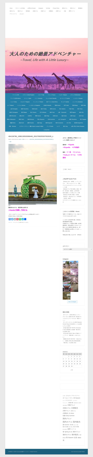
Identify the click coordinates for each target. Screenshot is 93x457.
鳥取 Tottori (21, 119)
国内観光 (80, 8)
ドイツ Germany (38, 98)
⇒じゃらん (77, 152)
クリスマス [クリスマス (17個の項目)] (68, 400)
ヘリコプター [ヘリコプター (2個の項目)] (75, 400)
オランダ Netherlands (76, 94)
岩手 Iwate (66, 105)
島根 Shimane (31, 119)
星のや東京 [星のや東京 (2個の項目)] (71, 426)
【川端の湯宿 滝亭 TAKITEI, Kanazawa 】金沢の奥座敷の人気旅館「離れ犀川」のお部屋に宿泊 (72, 329)
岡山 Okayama (41, 119)
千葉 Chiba (71, 108)
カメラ (58, 126)
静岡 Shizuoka (12, 115)
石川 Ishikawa (43, 112)
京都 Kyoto (55, 115)
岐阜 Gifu (81, 112)
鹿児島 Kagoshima (78, 122)
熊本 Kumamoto (59, 122)
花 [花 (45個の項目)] (63, 440)
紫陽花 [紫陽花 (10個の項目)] (79, 437)
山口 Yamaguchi (62, 119)
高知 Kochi (21, 122)
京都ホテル (35, 11)
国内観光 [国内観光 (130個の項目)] (76, 422)
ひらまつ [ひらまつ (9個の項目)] (68, 395)
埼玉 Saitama (62, 108)
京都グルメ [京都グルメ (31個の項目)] (71, 405)
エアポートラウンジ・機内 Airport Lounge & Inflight (31, 126)
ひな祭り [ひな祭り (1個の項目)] (64, 395)
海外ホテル (12, 11)
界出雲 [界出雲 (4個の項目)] (64, 437)
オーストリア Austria (65, 98)
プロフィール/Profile (20, 8)
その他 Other (46, 129)
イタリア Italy (41, 94)
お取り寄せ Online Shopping (77, 126)
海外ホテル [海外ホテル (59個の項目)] (67, 435)
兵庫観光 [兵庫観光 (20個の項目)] (65, 413)
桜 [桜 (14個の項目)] (70, 431)
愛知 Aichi (22, 115)
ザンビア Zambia (65, 101)
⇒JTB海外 (75, 147)
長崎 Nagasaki (49, 122)
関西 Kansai (38, 115)
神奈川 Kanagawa (13, 112)
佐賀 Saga (39, 122)
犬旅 (65, 11)
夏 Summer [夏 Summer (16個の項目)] (66, 424)
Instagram (40, 8)
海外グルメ (20, 11)
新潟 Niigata (24, 112)
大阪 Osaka (64, 115)
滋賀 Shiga (46, 115)
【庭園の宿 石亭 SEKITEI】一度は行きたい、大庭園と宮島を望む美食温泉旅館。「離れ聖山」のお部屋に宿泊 (72, 340)
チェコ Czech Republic (51, 98)
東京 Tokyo (79, 108)
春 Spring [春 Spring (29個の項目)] (66, 432)
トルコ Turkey (13, 101)
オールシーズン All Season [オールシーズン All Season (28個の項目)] (71, 398)
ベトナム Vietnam (21, 105)
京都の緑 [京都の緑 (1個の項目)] (79, 402)
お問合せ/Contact (32, 8)
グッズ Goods (50, 126)
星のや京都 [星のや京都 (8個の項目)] (65, 426)
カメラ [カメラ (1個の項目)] (64, 400)
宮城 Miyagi (75, 105)
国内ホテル (64, 8)
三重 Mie (30, 115)
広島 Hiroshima (51, 119)
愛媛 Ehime (12, 122)
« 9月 (72, 369)
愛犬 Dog (65, 126)
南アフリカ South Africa (52, 101)
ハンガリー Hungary (78, 98)
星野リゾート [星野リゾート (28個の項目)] (72, 429)
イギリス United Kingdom (28, 94)
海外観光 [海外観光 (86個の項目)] (75, 435)
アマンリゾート (13, 13)
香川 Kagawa (83, 119)
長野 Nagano (73, 112)
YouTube (48, 8)
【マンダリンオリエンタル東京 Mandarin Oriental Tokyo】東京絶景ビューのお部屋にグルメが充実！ (72, 324)
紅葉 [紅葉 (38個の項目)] (75, 437)
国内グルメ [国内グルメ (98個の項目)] (67, 419)
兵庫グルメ (58, 11)
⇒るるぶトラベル (69, 155)
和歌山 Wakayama (11, 119)
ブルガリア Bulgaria (25, 101)
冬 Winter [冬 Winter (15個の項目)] (71, 413)
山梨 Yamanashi (62, 112)
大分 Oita (69, 122)
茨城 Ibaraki (34, 108)
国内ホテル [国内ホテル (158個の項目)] (67, 422)
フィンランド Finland (38, 101)
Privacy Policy (56, 8)
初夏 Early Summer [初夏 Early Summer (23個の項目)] (69, 415)
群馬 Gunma (53, 108)
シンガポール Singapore (34, 105)
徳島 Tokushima (73, 119)
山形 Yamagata (13, 108)
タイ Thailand (10, 105)
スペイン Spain (27, 98)
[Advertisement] (46, 25)
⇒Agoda (71, 144)
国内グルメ (72, 8)
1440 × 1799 (21, 139)
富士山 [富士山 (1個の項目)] (75, 424)
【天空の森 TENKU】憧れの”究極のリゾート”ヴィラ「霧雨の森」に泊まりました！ (72, 335)
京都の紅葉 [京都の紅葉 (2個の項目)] (76, 402)
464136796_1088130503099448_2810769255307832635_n (42, 139)
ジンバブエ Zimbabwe (77, 101)
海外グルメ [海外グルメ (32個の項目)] (76, 432)
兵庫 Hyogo (72, 115)
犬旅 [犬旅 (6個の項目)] (80, 434)
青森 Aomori (57, 105)
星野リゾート (72, 11)
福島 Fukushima (24, 108)
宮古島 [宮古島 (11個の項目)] (71, 424)
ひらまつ (22, 13)
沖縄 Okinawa (12, 126)
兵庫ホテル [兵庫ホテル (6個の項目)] (73, 410)
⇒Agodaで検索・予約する (17, 210)
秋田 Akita (83, 105)
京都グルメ (43, 11)
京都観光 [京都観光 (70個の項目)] (74, 408)
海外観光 (28, 11)
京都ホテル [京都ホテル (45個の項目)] (67, 408)
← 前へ (10, 141)
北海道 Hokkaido (47, 105)
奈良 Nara (81, 115)
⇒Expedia (66, 147)
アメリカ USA (16, 94)
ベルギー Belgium (63, 94)
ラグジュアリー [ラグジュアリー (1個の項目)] (65, 402)
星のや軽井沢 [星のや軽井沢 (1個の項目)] (65, 429)
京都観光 (51, 11)
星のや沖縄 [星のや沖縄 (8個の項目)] (76, 426)
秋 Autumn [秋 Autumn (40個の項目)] (69, 437)
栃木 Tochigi (43, 108)
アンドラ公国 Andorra (15, 98)
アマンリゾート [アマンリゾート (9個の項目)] (75, 395)
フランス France (51, 94)
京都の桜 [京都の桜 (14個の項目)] (70, 402)
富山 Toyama (33, 112)
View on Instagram (72, 301)
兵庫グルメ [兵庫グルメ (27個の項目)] (66, 411)
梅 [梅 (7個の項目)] (71, 431)
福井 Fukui (52, 112)
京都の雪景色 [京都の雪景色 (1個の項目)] (65, 405)
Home (11, 8)
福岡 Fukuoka (30, 122)
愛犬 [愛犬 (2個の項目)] (77, 424)
